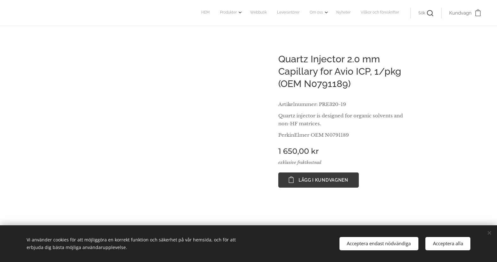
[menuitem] (333, 13)
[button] (425, 13)
